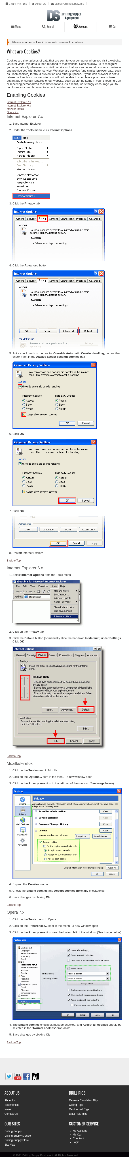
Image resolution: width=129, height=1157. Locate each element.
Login (76, 1142)
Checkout (78, 1138)
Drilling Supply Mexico (17, 1135)
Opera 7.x (13, 112)
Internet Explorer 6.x (19, 105)
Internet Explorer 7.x (19, 102)
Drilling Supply (13, 1131)
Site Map (9, 1144)
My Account (80, 1130)
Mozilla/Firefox (15, 109)
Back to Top (14, 560)
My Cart (77, 1134)
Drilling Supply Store (16, 1140)
